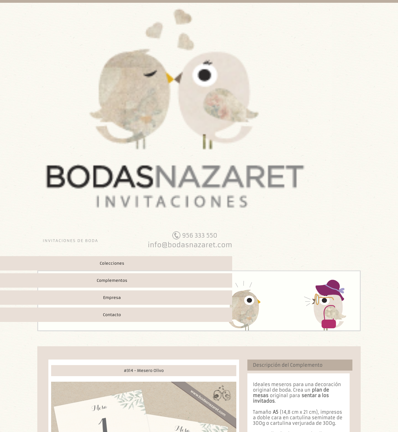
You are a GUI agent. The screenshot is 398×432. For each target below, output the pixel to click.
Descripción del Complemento (288, 365)
